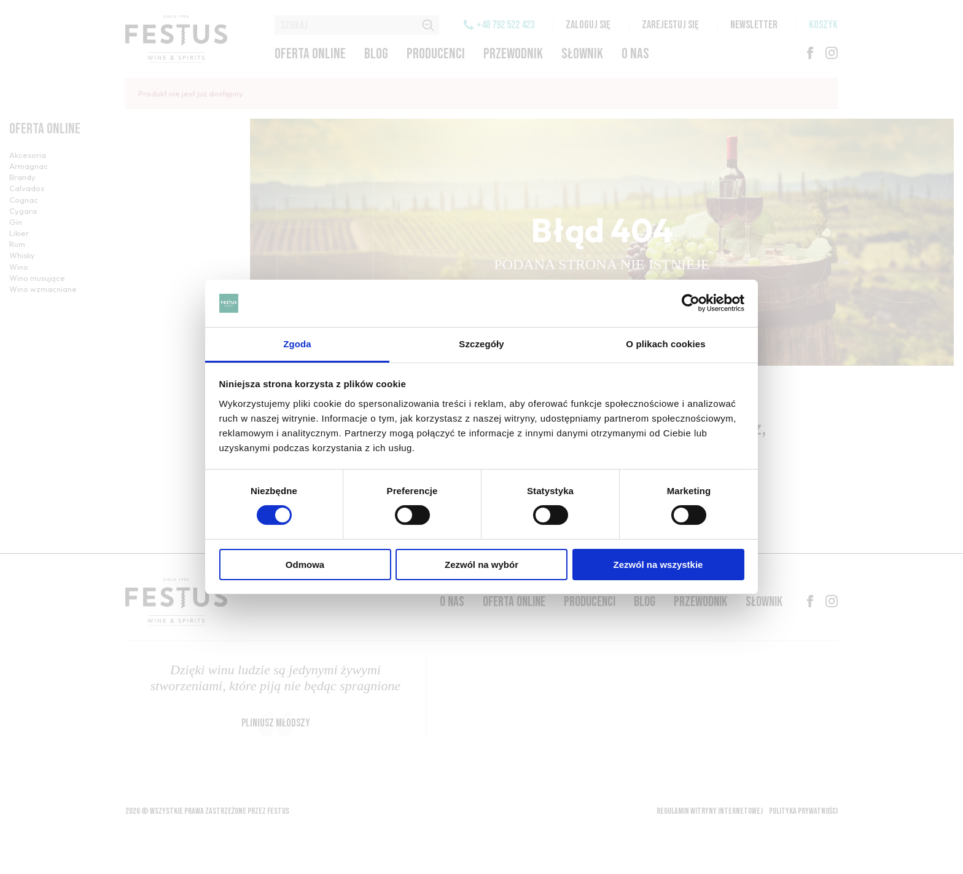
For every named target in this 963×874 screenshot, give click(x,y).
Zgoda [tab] (297, 344)
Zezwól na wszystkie (658, 564)
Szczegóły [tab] (481, 344)
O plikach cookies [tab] (665, 344)
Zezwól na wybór (481, 564)
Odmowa (305, 564)
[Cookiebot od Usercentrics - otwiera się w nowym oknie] (690, 303)
